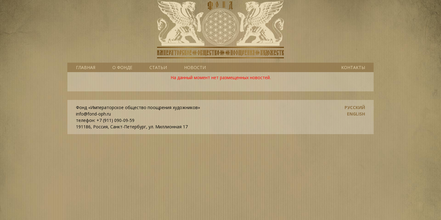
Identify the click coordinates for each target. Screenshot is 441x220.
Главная (85, 67)
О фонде (122, 67)
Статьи (158, 67)
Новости (195, 67)
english (356, 114)
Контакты (353, 67)
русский (355, 107)
